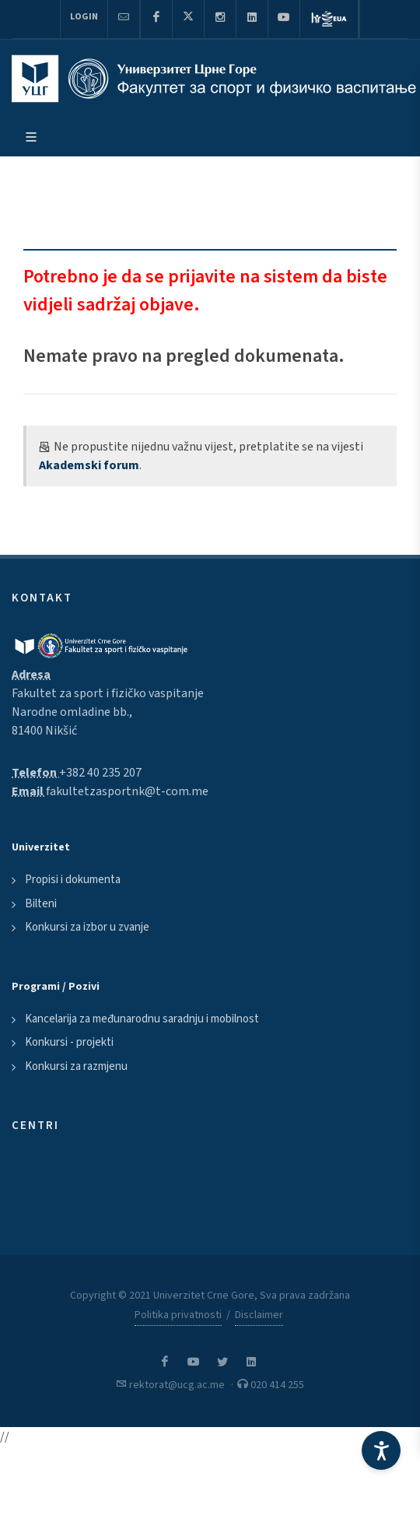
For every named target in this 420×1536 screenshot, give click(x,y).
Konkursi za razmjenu (76, 1066)
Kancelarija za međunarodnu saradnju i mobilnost (142, 1019)
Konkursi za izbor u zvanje (87, 927)
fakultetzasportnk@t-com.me (127, 791)
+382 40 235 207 (100, 772)
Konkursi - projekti (69, 1042)
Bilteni (41, 904)
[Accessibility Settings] (381, 1450)
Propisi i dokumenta (73, 879)
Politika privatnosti (178, 1315)
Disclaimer (259, 1315)
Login (84, 16)
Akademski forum (89, 465)
